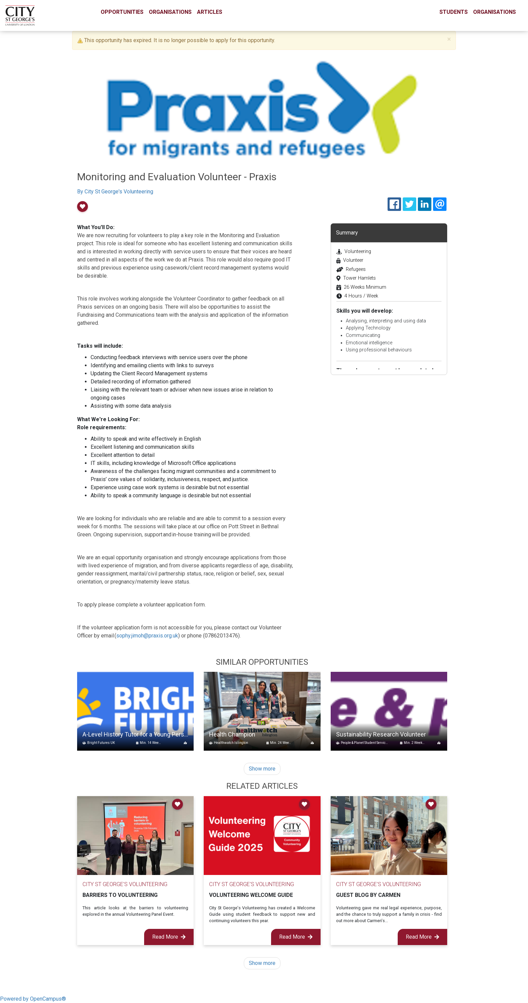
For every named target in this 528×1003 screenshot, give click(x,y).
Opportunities (122, 12)
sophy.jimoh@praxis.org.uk (147, 635)
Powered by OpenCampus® (33, 999)
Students (453, 12)
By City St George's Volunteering (115, 191)
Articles (209, 12)
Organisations (170, 12)
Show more (262, 768)
